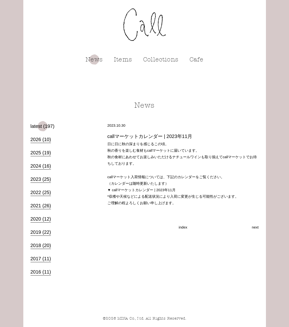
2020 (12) (41, 218)
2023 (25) (41, 178)
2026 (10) (41, 138)
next (255, 227)
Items (123, 59)
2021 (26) (41, 205)
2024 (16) (41, 165)
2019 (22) (41, 231)
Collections (160, 59)
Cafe (196, 59)
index (183, 227)
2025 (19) (41, 152)
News (94, 59)
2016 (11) (41, 271)
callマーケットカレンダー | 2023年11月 (144, 190)
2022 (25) (41, 191)
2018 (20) (41, 244)
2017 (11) (41, 258)
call (144, 24)
